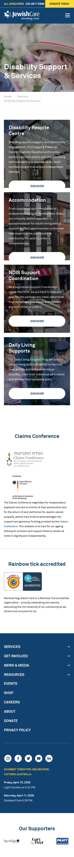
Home (7, 96)
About (9, 711)
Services (22, 96)
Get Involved (16, 656)
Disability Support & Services (22, 100)
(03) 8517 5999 (24, 3)
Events (10, 683)
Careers (12, 702)
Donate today (60, 3)
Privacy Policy (17, 730)
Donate (11, 720)
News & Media (16, 665)
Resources (14, 674)
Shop (8, 693)
